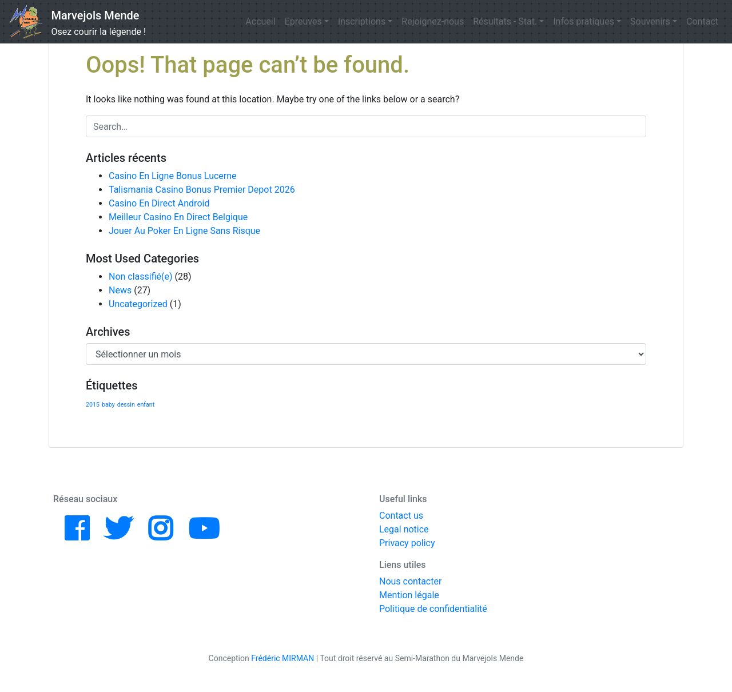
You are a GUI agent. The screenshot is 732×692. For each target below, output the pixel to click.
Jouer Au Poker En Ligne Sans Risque (184, 230)
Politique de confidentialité (433, 608)
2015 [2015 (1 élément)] (93, 404)
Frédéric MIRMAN (282, 658)
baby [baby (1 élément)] (108, 404)
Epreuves (303, 21)
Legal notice (404, 529)
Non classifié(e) (141, 276)
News (120, 290)
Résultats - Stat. (505, 21)
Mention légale (409, 595)
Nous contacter (410, 581)
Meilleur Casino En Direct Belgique (178, 217)
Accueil (260, 21)
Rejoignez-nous (432, 21)
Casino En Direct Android (159, 203)
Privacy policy (407, 543)
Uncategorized (138, 304)
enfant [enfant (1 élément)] (145, 404)
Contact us (401, 515)
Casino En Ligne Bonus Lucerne (173, 175)
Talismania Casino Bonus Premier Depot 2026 (202, 189)
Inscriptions (361, 21)
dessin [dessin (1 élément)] (126, 404)
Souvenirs (650, 21)
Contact (702, 21)
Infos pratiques (583, 21)
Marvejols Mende (95, 15)
